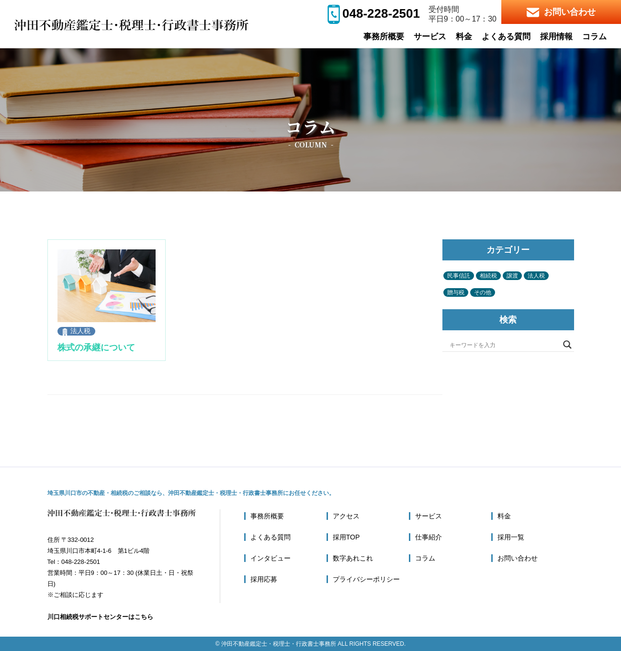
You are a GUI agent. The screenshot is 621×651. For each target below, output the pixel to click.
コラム (594, 37)
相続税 (488, 275)
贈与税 (455, 292)
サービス (430, 37)
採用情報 (556, 37)
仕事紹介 (428, 537)
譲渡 (512, 275)
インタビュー (270, 558)
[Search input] (504, 344)
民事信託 (458, 275)
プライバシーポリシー (366, 579)
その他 (482, 292)
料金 (464, 37)
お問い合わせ (561, 12)
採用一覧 (510, 537)
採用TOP (346, 537)
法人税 (80, 331)
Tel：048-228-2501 (74, 561)
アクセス (346, 516)
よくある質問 (506, 37)
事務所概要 (383, 37)
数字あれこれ (353, 558)
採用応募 (263, 579)
